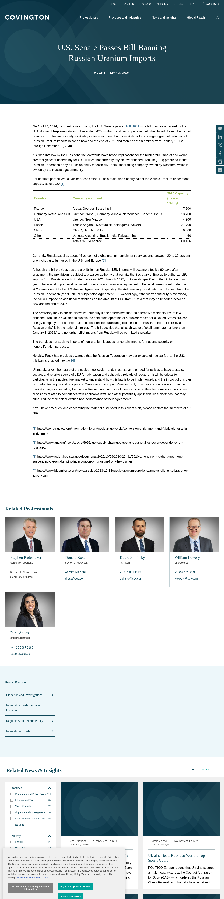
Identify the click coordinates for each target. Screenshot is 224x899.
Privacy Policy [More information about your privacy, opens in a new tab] (25, 895)
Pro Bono (145, 4)
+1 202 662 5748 (185, 572)
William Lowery (187, 557)
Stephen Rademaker (25, 557)
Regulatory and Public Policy (24, 721)
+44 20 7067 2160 (21, 647)
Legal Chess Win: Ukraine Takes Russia (97, 855)
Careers (129, 4)
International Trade (18, 731)
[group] (30, 794)
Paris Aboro (19, 632)
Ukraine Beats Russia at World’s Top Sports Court (176, 857)
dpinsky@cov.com (131, 578)
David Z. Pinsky (132, 557)
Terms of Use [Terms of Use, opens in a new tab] (41, 895)
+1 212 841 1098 (75, 572)
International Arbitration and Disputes (24, 708)
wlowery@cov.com (186, 578)
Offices (178, 4)
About (114, 4)
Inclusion (162, 4)
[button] (195, 769)
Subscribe (211, 4)
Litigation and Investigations (24, 695)
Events (193, 4)
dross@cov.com (75, 578)
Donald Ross (75, 557)
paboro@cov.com (21, 653)
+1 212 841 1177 (130, 572)
